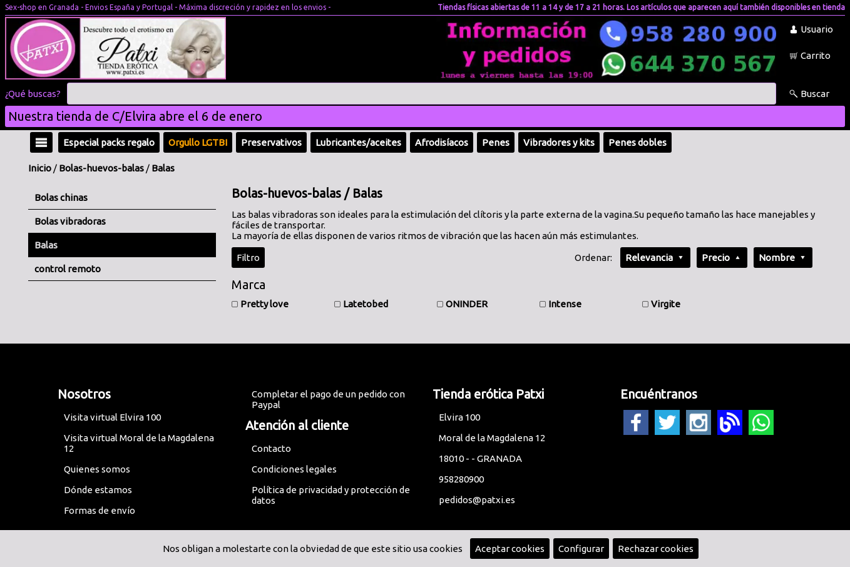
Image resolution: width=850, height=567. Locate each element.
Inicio (39, 168)
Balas (163, 168)
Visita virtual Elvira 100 (112, 417)
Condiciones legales (294, 469)
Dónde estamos (98, 489)
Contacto (271, 448)
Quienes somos (97, 469)
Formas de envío (99, 510)
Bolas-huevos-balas (101, 168)
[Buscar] (421, 94)
